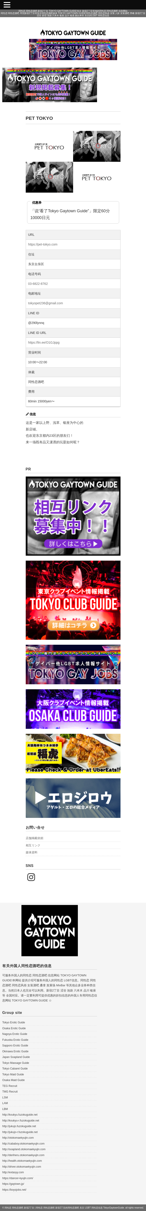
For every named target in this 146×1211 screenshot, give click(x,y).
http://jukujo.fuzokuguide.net (19, 1126)
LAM (5, 1103)
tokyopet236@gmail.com (45, 303)
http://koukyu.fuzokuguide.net (19, 1114)
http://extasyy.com (13, 1172)
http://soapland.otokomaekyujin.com (23, 1149)
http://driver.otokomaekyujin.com (21, 1166)
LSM (5, 1097)
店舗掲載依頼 (34, 838)
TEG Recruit (9, 1086)
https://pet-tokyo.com (43, 244)
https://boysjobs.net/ (14, 1189)
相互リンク (33, 845)
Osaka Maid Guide (13, 1080)
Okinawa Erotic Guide (15, 1051)
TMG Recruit (10, 1091)
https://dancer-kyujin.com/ (17, 1178)
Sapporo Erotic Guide (15, 1045)
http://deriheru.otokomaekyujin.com (23, 1155)
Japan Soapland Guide (16, 1057)
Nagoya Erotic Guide (14, 1034)
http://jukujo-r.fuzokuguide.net (20, 1132)
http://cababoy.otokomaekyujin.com (23, 1143)
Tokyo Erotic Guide (13, 1022)
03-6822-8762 (38, 284)
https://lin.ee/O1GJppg (44, 342)
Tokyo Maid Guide (13, 1074)
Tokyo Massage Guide (15, 1063)
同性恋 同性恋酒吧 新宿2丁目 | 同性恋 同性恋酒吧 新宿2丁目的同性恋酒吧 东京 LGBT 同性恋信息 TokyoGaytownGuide (64, 1207)
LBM (5, 1109)
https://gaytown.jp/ (13, 1183)
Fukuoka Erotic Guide (15, 1039)
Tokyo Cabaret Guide (15, 1068)
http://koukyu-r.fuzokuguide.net (20, 1120)
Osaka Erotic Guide (14, 1028)
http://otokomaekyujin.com (18, 1137)
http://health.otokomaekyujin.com (22, 1160)
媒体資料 (31, 852)
